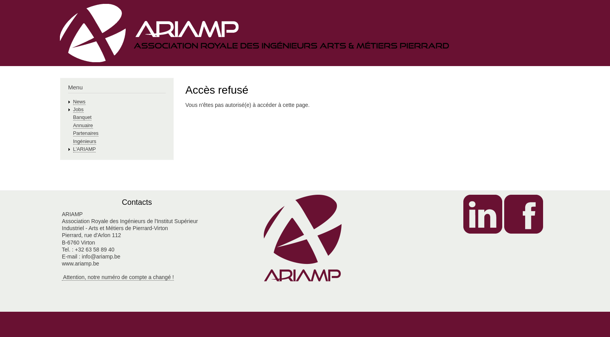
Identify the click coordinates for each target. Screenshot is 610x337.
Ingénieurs (84, 141)
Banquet (82, 117)
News (79, 102)
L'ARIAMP (84, 149)
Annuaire (83, 125)
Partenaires (85, 133)
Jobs (78, 109)
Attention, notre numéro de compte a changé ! (118, 277)
